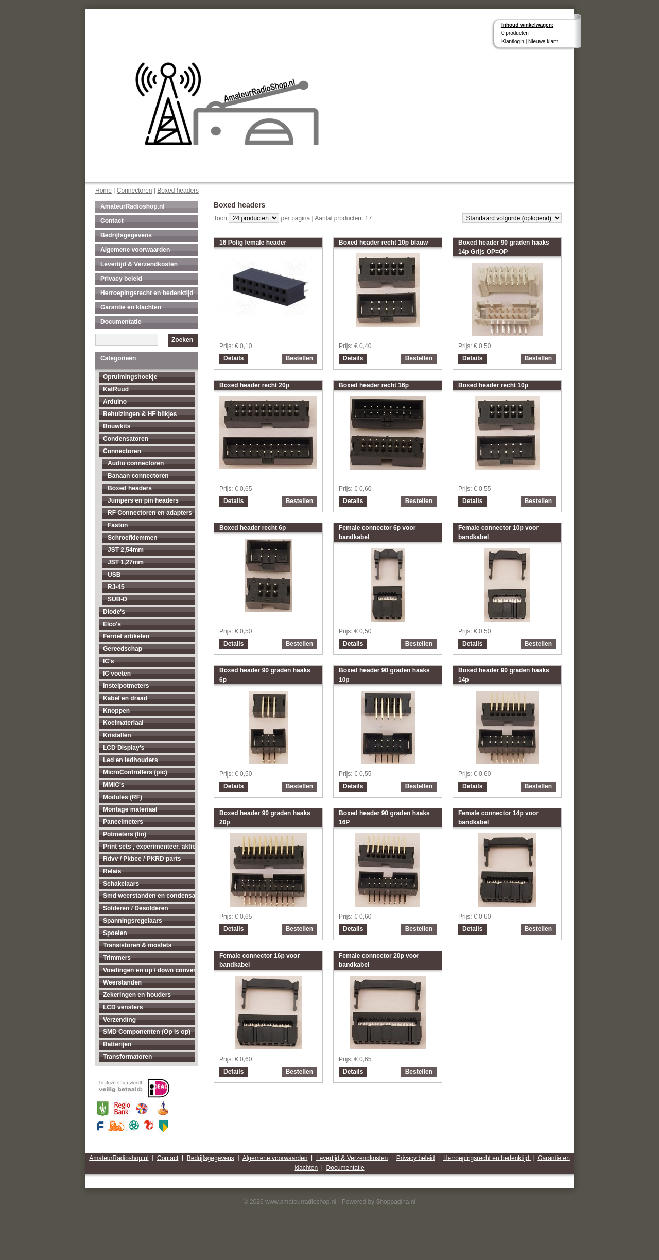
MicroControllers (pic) (135, 772)
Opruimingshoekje (130, 377)
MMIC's (114, 784)
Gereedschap (122, 648)
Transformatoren (127, 1056)
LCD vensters (123, 1007)
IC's (108, 661)
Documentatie (120, 321)
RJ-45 (116, 587)
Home (103, 190)
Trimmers (117, 957)
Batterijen (117, 1044)
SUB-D (117, 599)
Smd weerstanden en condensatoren (149, 896)
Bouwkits (116, 426)
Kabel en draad (125, 698)
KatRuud (116, 389)
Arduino (115, 401)
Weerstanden (122, 982)
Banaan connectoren (138, 475)
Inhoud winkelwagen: (527, 25)
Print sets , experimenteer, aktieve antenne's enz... (149, 846)
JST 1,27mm (126, 562)
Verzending (119, 1019)
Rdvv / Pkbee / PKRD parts (142, 858)
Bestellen (299, 358)
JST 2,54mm (126, 550)
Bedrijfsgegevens (126, 235)
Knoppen (116, 710)
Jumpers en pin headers (143, 500)
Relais (112, 871)
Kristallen (117, 735)
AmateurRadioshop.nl (132, 206)
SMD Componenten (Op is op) (146, 1031)
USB (114, 574)
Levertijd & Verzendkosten (139, 264)
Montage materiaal (130, 809)
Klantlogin (512, 41)
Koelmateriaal (123, 723)
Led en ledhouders (130, 760)
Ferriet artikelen (126, 636)
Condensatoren (125, 438)
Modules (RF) (122, 797)
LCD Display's (123, 747)
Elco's (112, 624)
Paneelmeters (123, 821)
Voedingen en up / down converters (149, 970)
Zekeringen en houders (137, 994)
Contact (112, 221)
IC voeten (117, 673)
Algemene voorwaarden (135, 249)
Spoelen (115, 933)
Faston (118, 525)
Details (233, 358)
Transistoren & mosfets (137, 945)
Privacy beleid (121, 278)
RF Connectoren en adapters (150, 512)
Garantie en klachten (130, 307)
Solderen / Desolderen (135, 908)
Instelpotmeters (126, 685)
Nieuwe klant (543, 41)
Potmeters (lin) (124, 834)
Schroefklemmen (133, 537)
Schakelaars (121, 883)
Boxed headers (178, 190)
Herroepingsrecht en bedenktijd (147, 293)
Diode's (114, 611)
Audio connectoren (136, 463)
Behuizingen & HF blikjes (140, 414)
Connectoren (134, 190)
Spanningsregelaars (132, 920)
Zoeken (182, 339)
